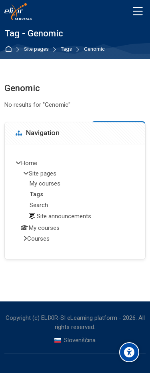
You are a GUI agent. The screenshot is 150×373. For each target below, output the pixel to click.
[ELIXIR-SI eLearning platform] (18, 11)
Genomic (94, 49)
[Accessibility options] (129, 352)
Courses (38, 238)
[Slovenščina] (74, 340)
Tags (66, 49)
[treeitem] (75, 201)
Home (9, 49)
